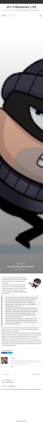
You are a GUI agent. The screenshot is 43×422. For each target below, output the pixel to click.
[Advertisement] (21, 28)
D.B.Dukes (16, 287)
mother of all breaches (20, 310)
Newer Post (7, 392)
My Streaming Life (21, 7)
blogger (8, 397)
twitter (10, 370)
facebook (4, 370)
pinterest (15, 370)
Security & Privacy (20, 281)
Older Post (35, 392)
